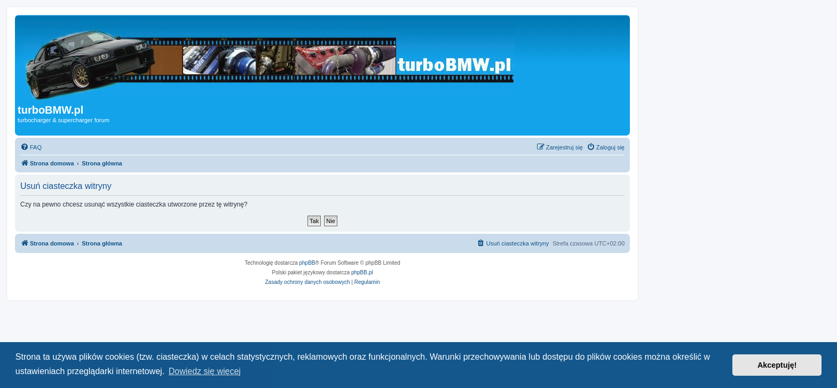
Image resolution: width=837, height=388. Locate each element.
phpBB (307, 263)
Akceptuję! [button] (777, 365)
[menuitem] (31, 147)
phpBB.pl (362, 272)
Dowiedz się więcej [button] (205, 371)
